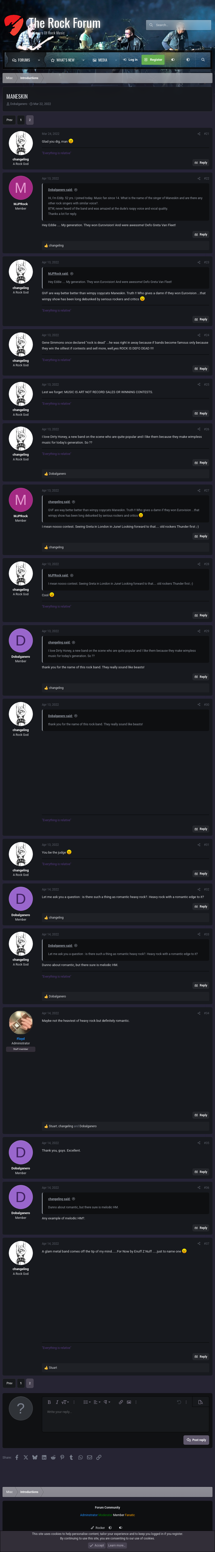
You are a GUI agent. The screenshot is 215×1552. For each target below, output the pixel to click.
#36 (206, 1187)
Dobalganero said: (60, 190)
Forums (24, 60)
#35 (206, 1143)
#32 (206, 889)
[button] (40, 59)
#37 (206, 1243)
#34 (206, 1013)
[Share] (199, 134)
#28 (206, 564)
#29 (206, 631)
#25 (206, 384)
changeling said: (59, 502)
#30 (206, 704)
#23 (206, 262)
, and (73, 1126)
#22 (206, 178)
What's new (65, 60)
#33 (206, 934)
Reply (203, 162)
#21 (206, 134)
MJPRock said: (58, 273)
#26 (206, 429)
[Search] (183, 25)
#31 (206, 845)
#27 (206, 490)
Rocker (98, 1528)
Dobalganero (18, 104)
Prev (10, 120)
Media (102, 60)
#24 (206, 335)
